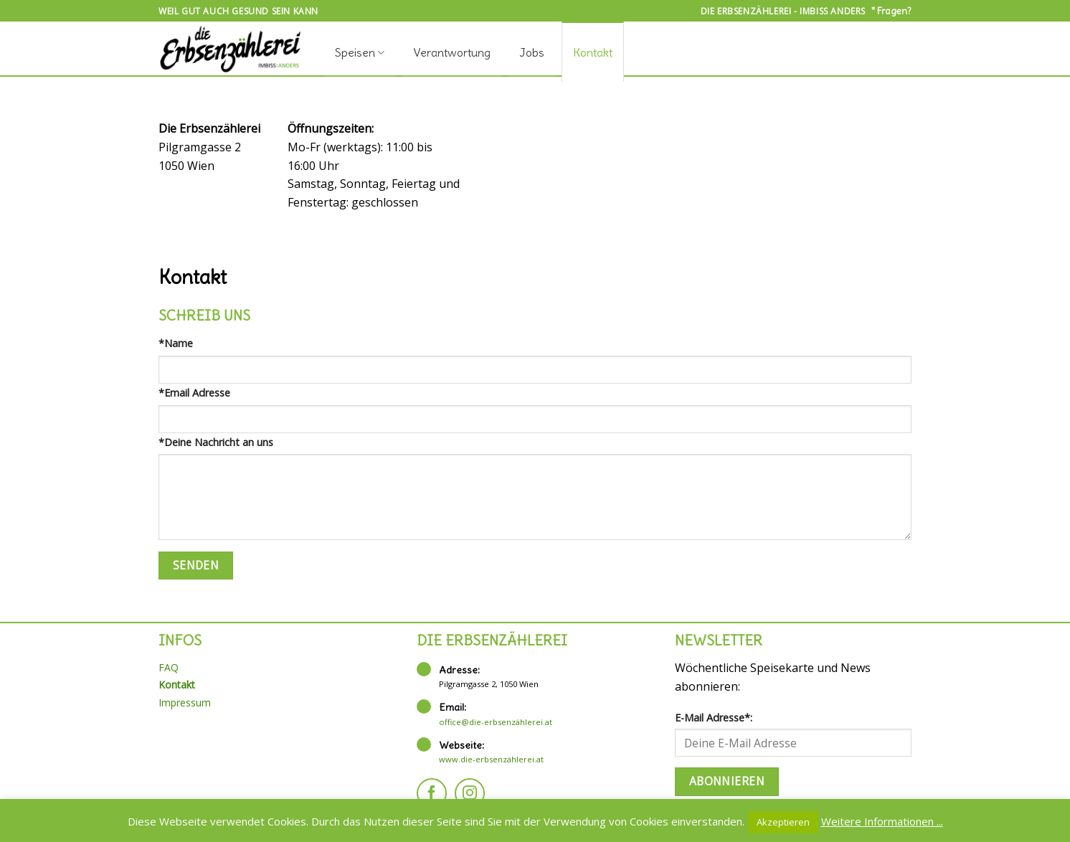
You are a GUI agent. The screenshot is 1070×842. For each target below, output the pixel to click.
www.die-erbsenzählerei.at (491, 759)
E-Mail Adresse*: (713, 717)
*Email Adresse (194, 392)
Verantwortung (452, 52)
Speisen (359, 52)
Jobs (531, 52)
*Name (175, 343)
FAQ (168, 667)
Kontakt (592, 52)
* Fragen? (891, 10)
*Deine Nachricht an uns (215, 442)
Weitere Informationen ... (882, 821)
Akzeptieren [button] (783, 821)
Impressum (184, 702)
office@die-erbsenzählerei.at (495, 721)
